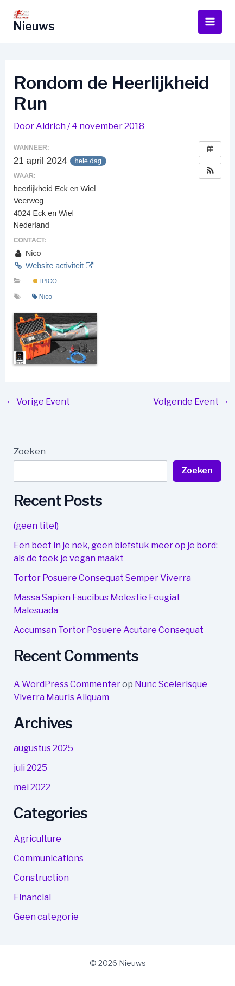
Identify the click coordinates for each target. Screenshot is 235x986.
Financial (32, 897)
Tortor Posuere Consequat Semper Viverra (102, 578)
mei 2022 (32, 787)
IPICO (44, 281)
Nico (42, 296)
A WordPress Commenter (67, 684)
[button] (210, 170)
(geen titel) (36, 526)
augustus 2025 (43, 748)
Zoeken (30, 451)
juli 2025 (30, 768)
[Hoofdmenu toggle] (210, 22)
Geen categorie (46, 917)
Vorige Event (38, 402)
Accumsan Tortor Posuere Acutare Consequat (109, 630)
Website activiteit (53, 265)
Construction (41, 878)
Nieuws (34, 26)
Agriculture (37, 839)
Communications (49, 858)
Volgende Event (191, 402)
